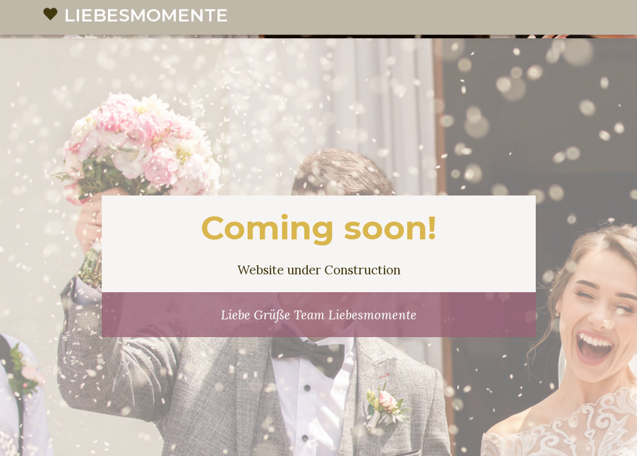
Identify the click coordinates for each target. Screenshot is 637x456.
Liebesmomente (146, 31)
